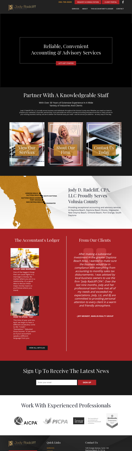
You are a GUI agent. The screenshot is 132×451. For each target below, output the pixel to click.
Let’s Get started (66, 63)
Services (75, 9)
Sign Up (87, 361)
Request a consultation (22, 432)
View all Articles (37, 308)
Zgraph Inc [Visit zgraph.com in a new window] (84, 447)
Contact (120, 9)
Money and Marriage (48, 249)
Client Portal (110, 2)
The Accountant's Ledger (102, 9)
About (85, 9)
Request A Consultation (87, 2)
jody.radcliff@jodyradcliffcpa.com (104, 437)
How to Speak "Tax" (47, 277)
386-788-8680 (64, 2)
